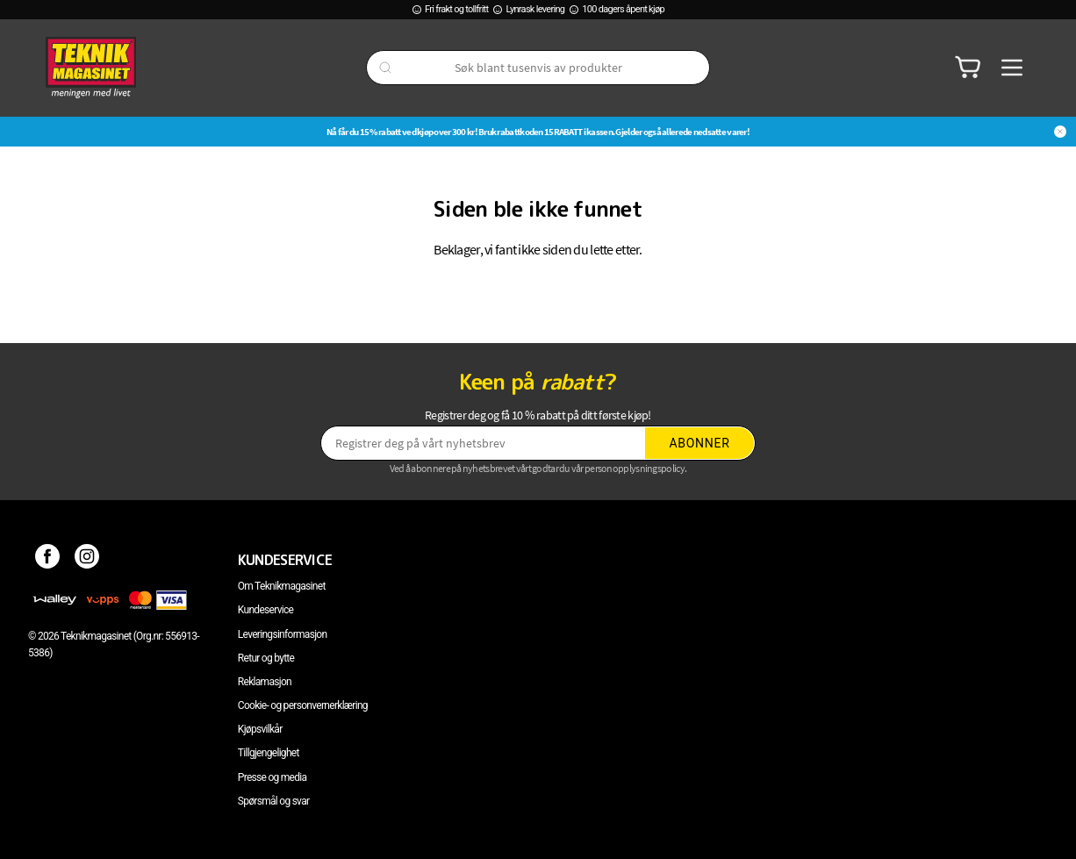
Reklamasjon (264, 682)
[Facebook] (48, 559)
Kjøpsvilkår (260, 729)
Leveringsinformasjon (282, 634)
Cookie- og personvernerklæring (303, 705)
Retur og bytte (266, 658)
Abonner (700, 443)
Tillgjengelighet (268, 753)
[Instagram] (87, 559)
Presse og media (272, 777)
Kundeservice (265, 610)
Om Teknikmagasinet (282, 586)
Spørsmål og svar (274, 801)
